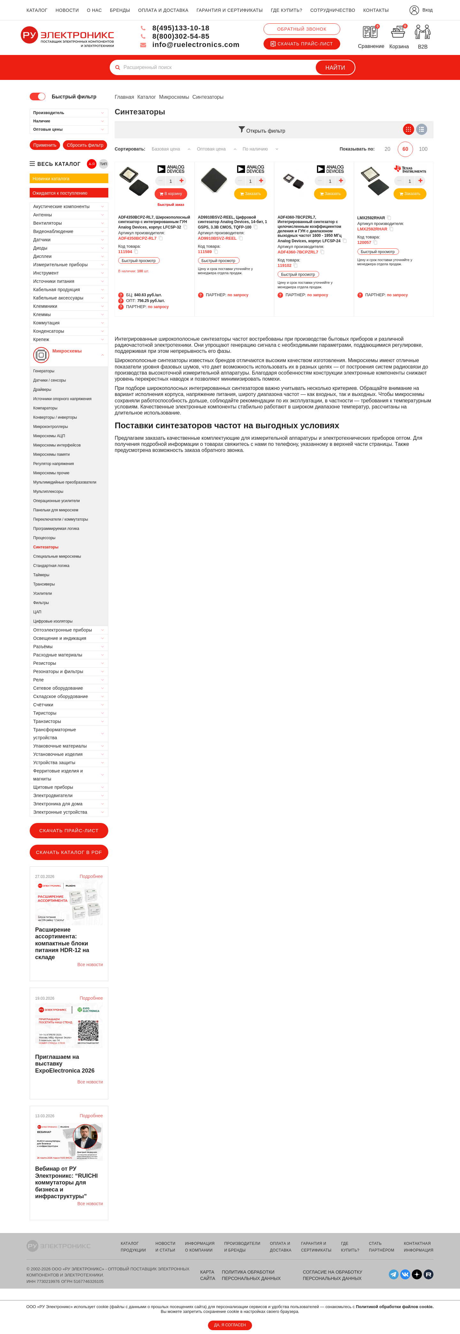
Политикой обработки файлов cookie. (395, 1306)
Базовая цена (171, 148)
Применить (44, 145)
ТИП (103, 164)
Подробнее (91, 876)
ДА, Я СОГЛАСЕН (230, 1325)
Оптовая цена (216, 148)
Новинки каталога (51, 178)
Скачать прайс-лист (302, 44)
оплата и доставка (163, 10)
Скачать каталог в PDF (69, 852)
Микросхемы (174, 97)
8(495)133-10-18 (174, 28)
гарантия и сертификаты (229, 10)
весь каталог (59, 164)
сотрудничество (332, 10)
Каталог (146, 97)
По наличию (261, 148)
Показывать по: (357, 148)
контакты (376, 10)
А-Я (92, 164)
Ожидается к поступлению (60, 193)
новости (67, 10)
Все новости (90, 964)
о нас (94, 10)
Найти (335, 68)
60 (405, 149)
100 (423, 149)
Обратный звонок (301, 29)
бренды (120, 10)
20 (387, 149)
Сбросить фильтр (85, 145)
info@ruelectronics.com (189, 45)
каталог (37, 10)
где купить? (286, 10)
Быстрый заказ (170, 204)
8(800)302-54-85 (174, 36)
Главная (124, 97)
